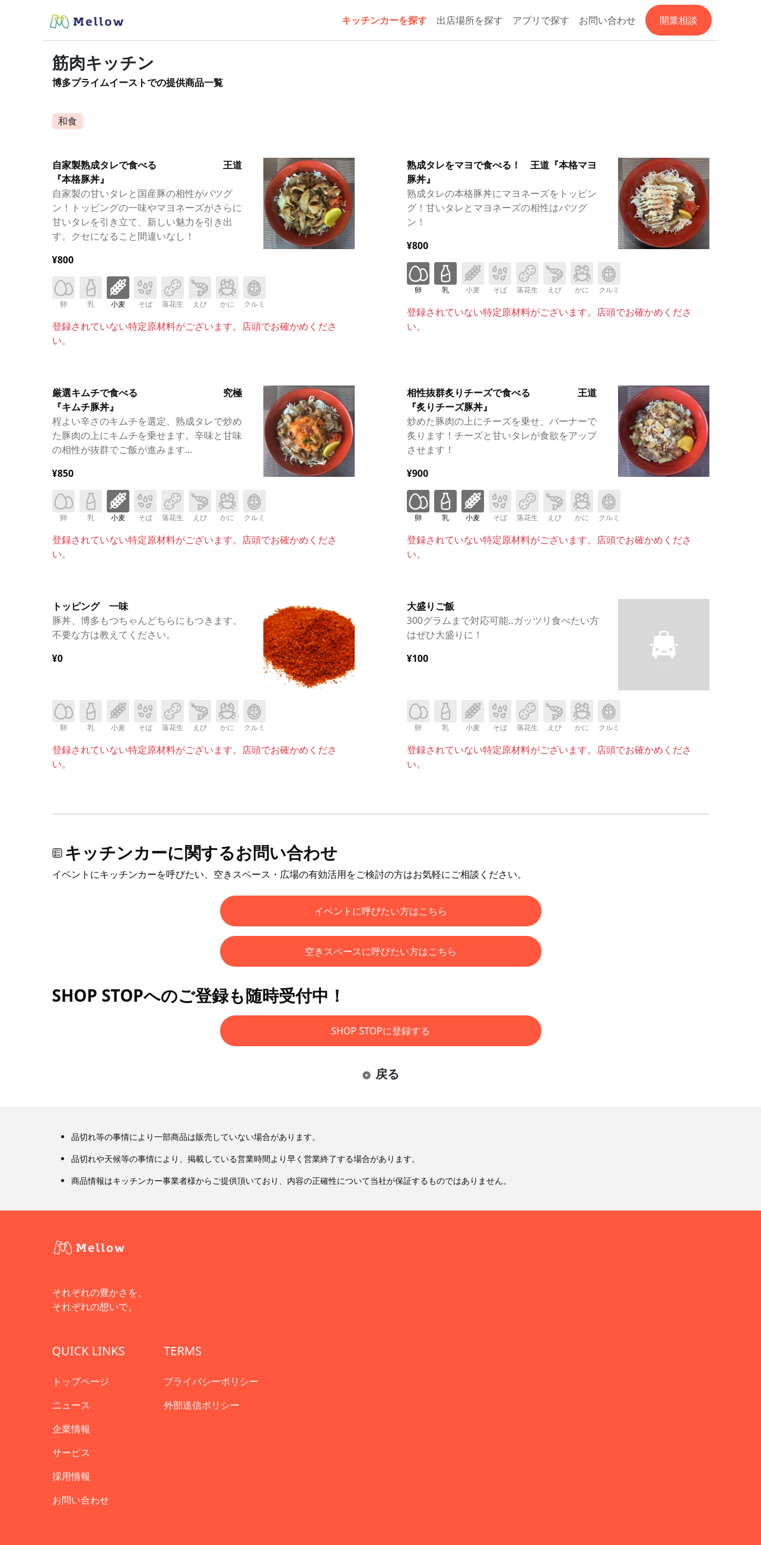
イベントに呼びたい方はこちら (380, 911)
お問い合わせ (607, 20)
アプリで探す (540, 20)
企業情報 (71, 1428)
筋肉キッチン (103, 62)
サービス (71, 1452)
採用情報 (71, 1476)
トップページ (80, 1381)
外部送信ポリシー (202, 1405)
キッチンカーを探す (384, 20)
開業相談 (679, 20)
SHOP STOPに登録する (380, 1030)
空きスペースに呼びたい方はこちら (381, 951)
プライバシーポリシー (211, 1381)
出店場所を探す (470, 20)
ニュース (71, 1405)
